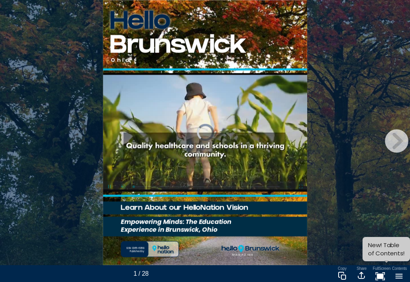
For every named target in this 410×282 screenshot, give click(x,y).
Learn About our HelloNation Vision (184, 208)
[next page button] (396, 141)
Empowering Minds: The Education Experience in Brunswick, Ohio (176, 225)
